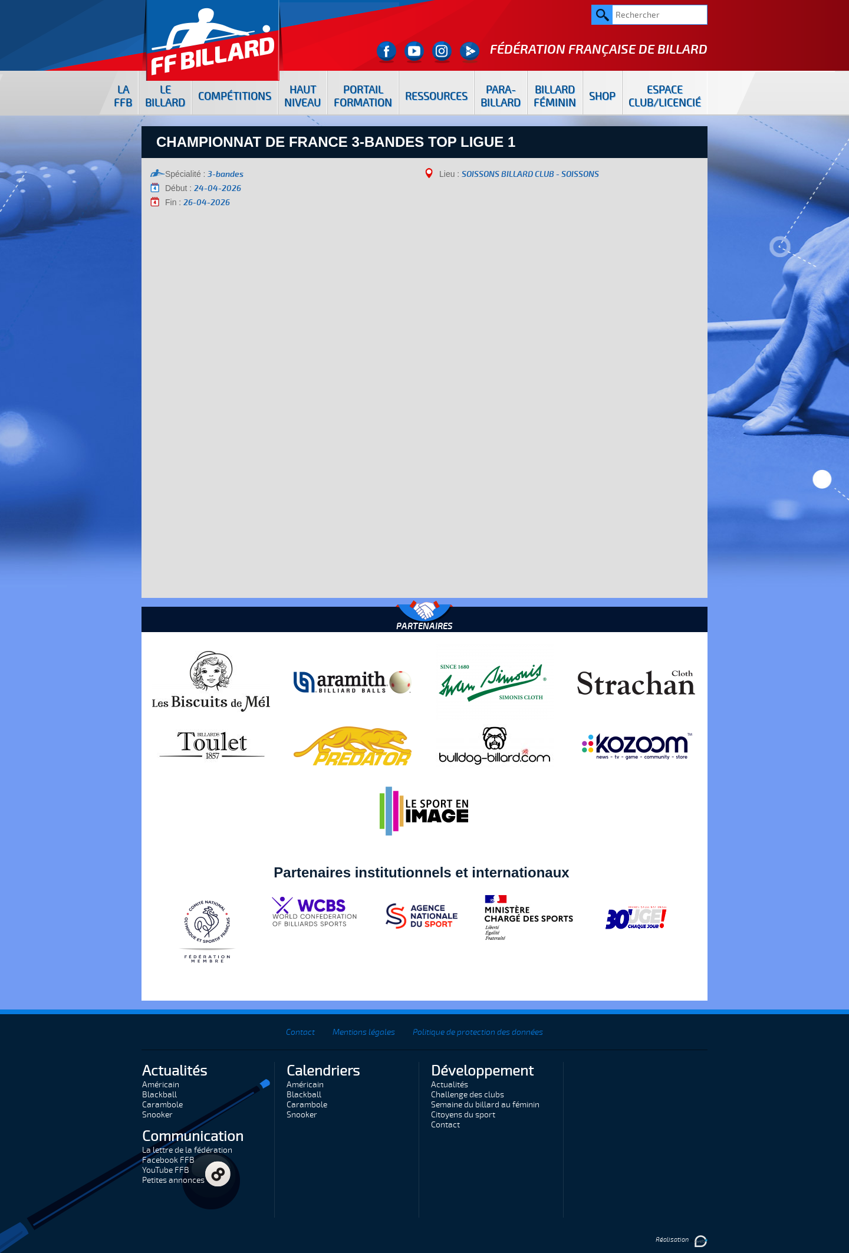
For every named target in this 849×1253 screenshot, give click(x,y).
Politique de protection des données (478, 1032)
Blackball (159, 1095)
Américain (160, 1085)
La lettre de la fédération (187, 1150)
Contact (300, 1032)
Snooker (157, 1115)
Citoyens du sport (463, 1115)
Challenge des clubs (467, 1095)
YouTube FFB (165, 1170)
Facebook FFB (168, 1160)
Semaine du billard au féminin (485, 1105)
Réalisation (682, 1240)
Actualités (449, 1085)
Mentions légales (364, 1032)
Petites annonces (173, 1180)
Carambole (162, 1105)
